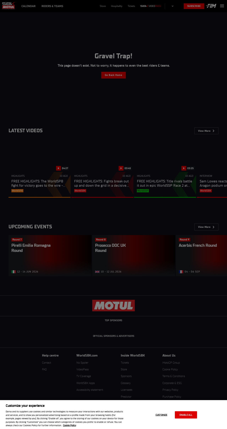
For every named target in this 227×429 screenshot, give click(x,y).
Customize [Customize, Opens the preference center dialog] (161, 414)
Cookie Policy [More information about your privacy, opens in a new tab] (69, 425)
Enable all (185, 414)
